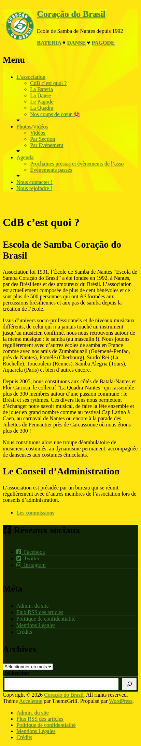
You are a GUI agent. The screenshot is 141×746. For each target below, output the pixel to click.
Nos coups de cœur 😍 (55, 114)
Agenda (24, 157)
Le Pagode (41, 101)
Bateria (49, 43)
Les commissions (35, 512)
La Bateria (41, 89)
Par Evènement (46, 145)
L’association (30, 77)
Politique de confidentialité (45, 619)
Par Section (42, 139)
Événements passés (51, 170)
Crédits (24, 632)
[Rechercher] (129, 684)
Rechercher (16, 673)
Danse (76, 43)
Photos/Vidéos (32, 126)
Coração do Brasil (71, 14)
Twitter (28, 558)
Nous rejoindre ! (34, 188)
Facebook (30, 552)
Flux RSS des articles (39, 612)
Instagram (31, 565)
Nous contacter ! (34, 182)
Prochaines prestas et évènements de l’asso (77, 163)
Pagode (102, 43)
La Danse (40, 95)
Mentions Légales (35, 625)
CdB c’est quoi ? (48, 83)
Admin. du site (32, 606)
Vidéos (37, 133)
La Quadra (41, 108)
